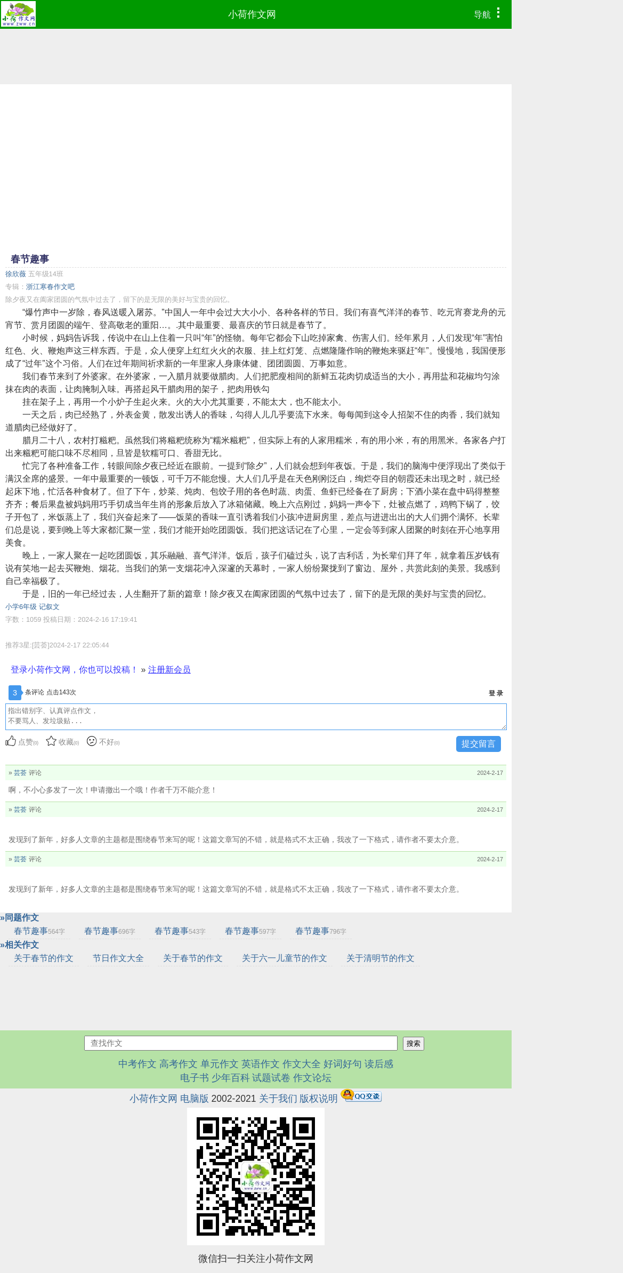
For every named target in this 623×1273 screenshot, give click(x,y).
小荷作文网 (252, 14)
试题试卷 (271, 1077)
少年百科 (231, 1077)
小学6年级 (21, 607)
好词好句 (342, 1064)
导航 (489, 13)
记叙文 (49, 607)
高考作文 (178, 1064)
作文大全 (301, 1064)
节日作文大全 (118, 958)
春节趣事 (39, 930)
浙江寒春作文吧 (50, 287)
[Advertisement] (255, 167)
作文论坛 (312, 1077)
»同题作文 (19, 917)
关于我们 (278, 1098)
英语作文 (260, 1064)
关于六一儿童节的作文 (284, 958)
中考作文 (137, 1064)
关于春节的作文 (44, 958)
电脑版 (194, 1098)
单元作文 (219, 1064)
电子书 (196, 1077)
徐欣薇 (15, 274)
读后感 (379, 1064)
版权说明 (319, 1098)
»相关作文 (19, 944)
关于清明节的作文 (380, 958)
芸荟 (20, 772)
